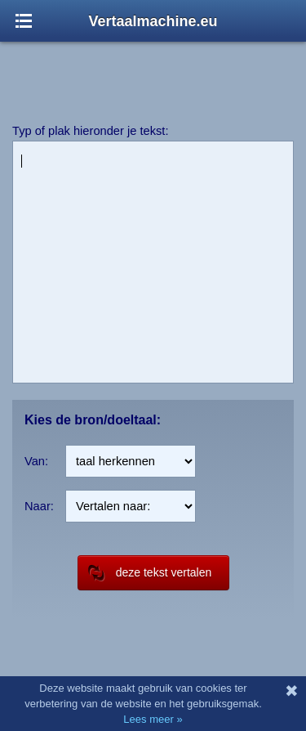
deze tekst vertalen (150, 572)
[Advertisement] (153, 73)
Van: (36, 461)
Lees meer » (152, 719)
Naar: (39, 506)
